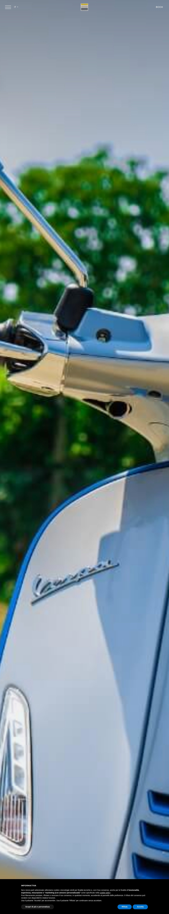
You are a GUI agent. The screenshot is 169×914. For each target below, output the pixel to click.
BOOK (159, 7)
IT (15, 7)
